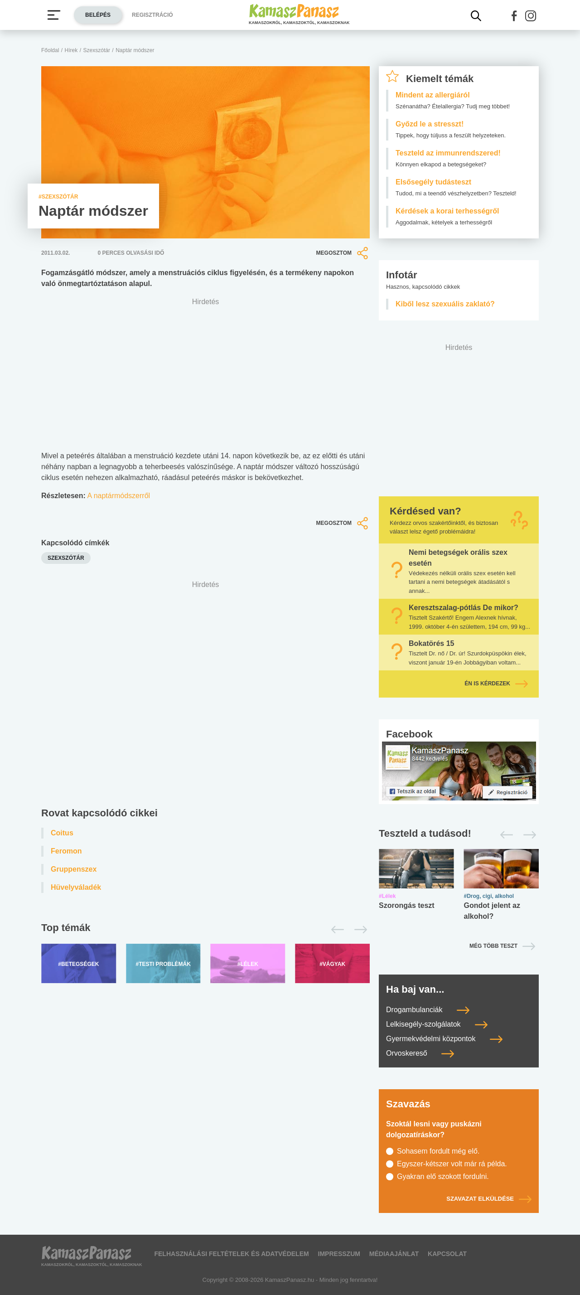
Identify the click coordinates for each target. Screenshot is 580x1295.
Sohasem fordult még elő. (438, 1151)
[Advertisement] (205, 696)
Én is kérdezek (496, 683)
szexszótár (66, 558)
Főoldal (50, 50)
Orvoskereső (420, 1053)
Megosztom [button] (343, 253)
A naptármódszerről (118, 496)
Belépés (98, 15)
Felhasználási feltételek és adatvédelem (231, 1253)
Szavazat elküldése (489, 1198)
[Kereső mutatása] (476, 15)
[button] (514, 15)
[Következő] (358, 929)
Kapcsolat (447, 1253)
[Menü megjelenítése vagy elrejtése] (54, 15)
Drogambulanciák (427, 1010)
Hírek (71, 50)
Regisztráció (152, 15)
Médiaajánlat (394, 1253)
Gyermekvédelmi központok (444, 1039)
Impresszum (339, 1253)
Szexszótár (96, 50)
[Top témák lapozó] (205, 929)
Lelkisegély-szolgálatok (437, 1024)
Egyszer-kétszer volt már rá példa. (452, 1164)
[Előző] (335, 929)
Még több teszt (493, 946)
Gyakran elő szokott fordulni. (443, 1176)
